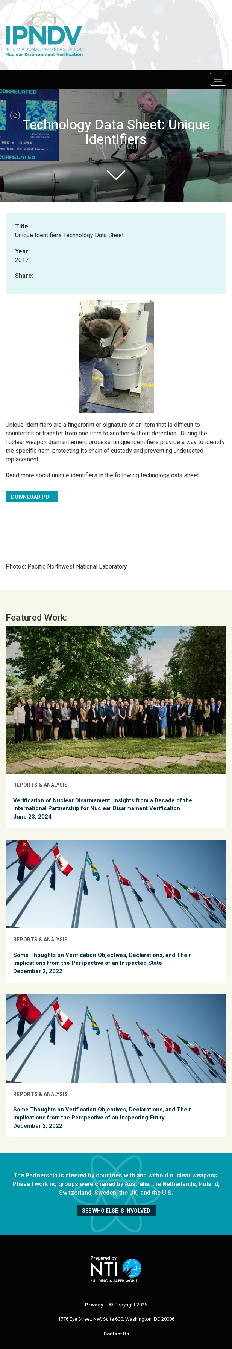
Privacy (94, 1305)
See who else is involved (116, 1211)
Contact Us (116, 1334)
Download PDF (31, 497)
